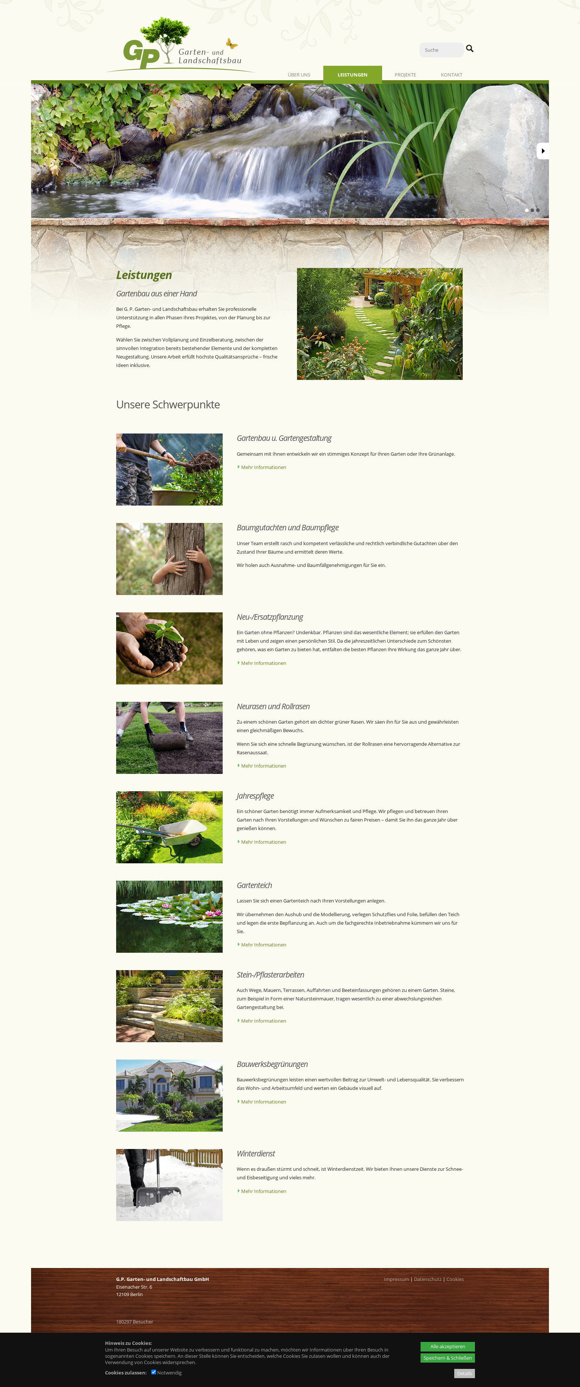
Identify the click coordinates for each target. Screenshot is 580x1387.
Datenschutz (428, 1279)
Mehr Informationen (263, 467)
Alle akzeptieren (448, 1346)
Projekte (405, 74)
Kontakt (451, 74)
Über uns (299, 74)
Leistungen (353, 74)
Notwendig (166, 1372)
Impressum (396, 1279)
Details (464, 1373)
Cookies (455, 1279)
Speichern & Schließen (448, 1357)
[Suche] (441, 50)
